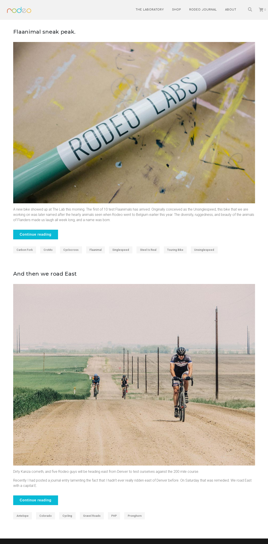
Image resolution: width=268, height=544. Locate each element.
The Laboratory (150, 9)
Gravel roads (91, 515)
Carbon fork (24, 249)
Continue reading (35, 234)
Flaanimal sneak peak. (44, 32)
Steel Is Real (148, 249)
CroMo (48, 249)
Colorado (45, 515)
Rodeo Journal (203, 9)
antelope (22, 515)
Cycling (67, 515)
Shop (176, 9)
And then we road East (45, 274)
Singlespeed (120, 249)
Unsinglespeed (204, 249)
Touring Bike (175, 249)
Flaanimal (95, 249)
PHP (114, 515)
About (230, 9)
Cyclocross (70, 249)
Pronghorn (135, 515)
